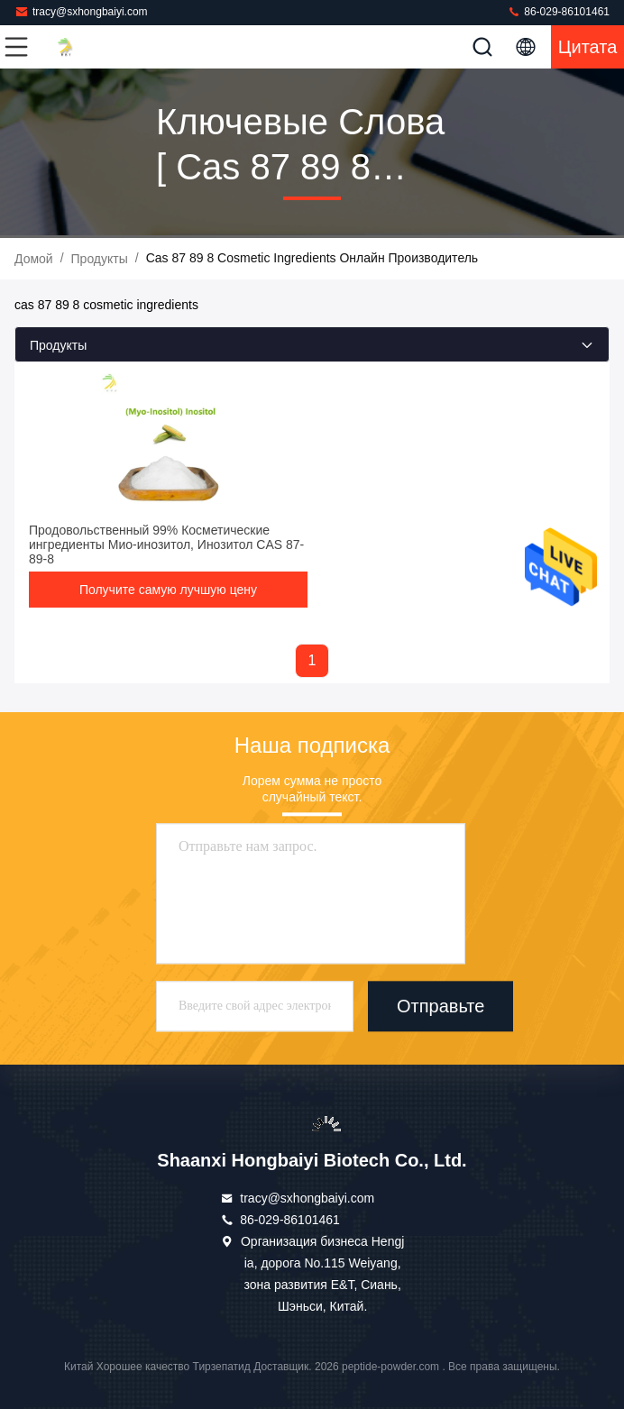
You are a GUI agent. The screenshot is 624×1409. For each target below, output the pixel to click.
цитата (588, 47)
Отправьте (440, 1007)
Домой (33, 259)
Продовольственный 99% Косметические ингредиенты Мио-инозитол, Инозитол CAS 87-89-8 (166, 544)
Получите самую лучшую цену (168, 589)
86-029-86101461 (558, 11)
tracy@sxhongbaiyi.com (81, 11)
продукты (99, 259)
